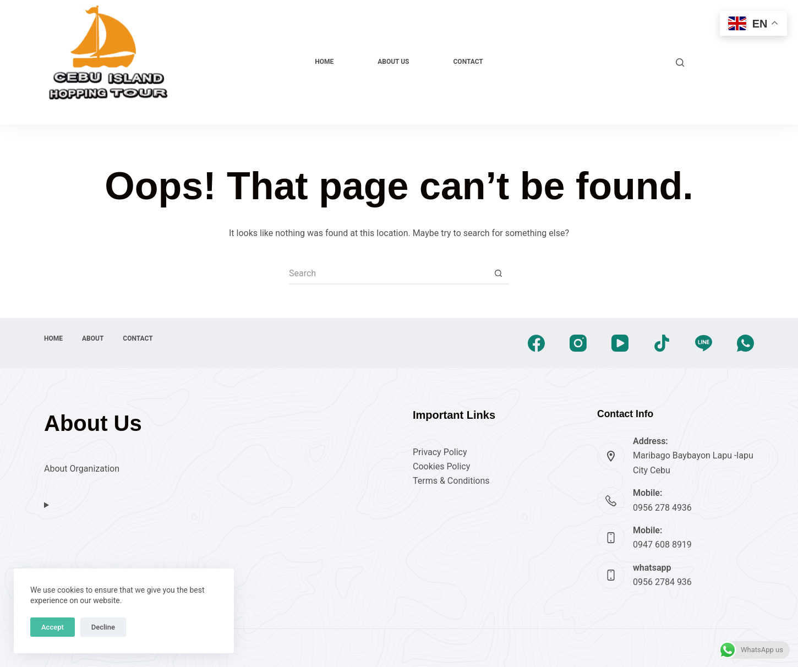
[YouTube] (619, 343)
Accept (52, 627)
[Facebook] (536, 343)
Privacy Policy (440, 452)
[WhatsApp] (745, 343)
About (92, 338)
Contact (468, 61)
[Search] (680, 62)
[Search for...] (388, 274)
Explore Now (724, 62)
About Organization (81, 468)
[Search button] (498, 274)
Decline (103, 627)
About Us (393, 61)
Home (324, 61)
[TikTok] (661, 343)
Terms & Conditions (451, 480)
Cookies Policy (441, 466)
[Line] (703, 343)
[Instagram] (578, 343)
